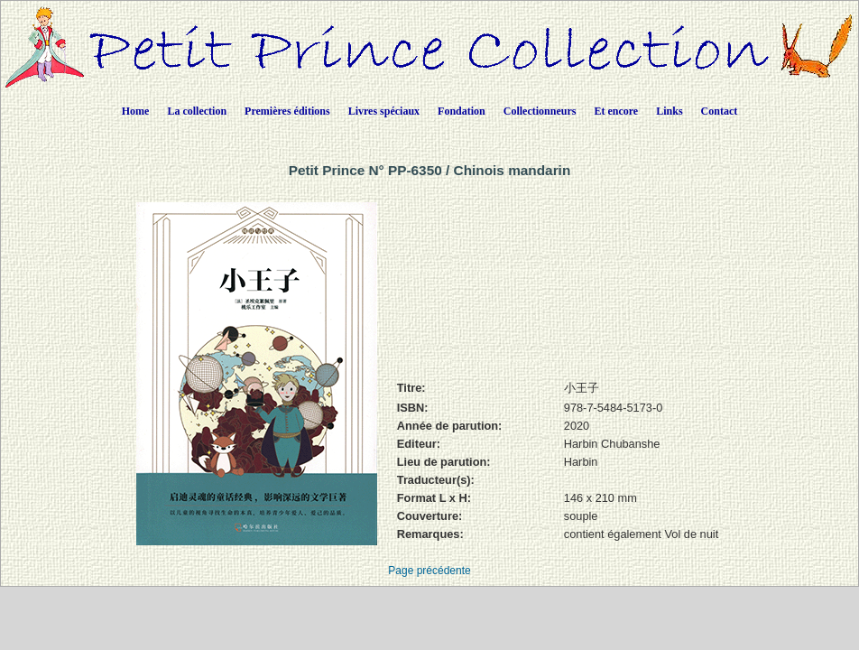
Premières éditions (287, 111)
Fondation (461, 111)
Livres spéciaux (384, 111)
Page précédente (429, 570)
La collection (196, 111)
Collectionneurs (540, 111)
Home (136, 111)
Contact (719, 111)
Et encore (616, 111)
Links (669, 111)
